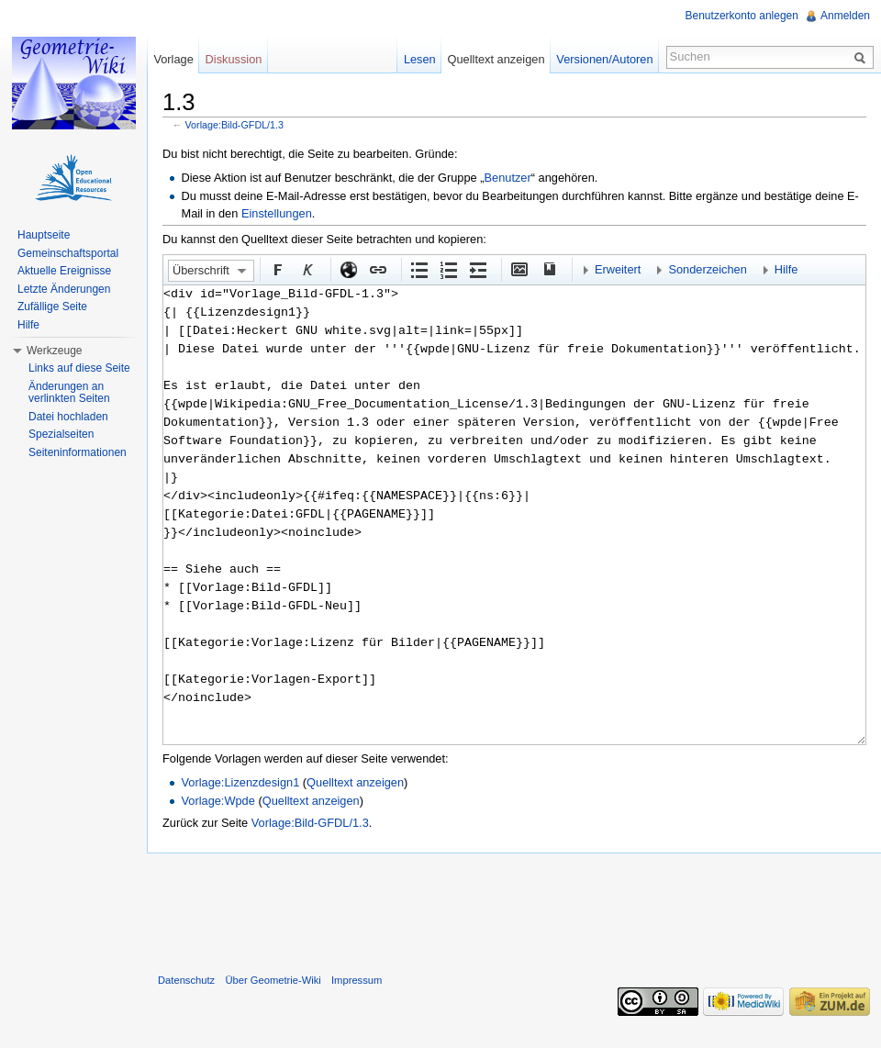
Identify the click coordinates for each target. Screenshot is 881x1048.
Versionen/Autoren (604, 59)
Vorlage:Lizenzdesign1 (240, 782)
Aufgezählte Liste (418, 269)
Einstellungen (276, 213)
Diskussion (234, 59)
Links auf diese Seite (79, 368)
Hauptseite (43, 235)
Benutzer (508, 177)
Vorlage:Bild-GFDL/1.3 (234, 124)
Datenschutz (186, 980)
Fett (277, 269)
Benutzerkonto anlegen (742, 15)
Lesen (420, 59)
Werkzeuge (54, 350)
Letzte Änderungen (63, 289)
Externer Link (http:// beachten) (348, 269)
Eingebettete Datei (518, 269)
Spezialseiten (61, 434)
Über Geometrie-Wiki (272, 980)
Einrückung (477, 269)
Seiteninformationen (77, 452)
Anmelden (845, 15)
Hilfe (786, 269)
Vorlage (173, 59)
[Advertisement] (514, 909)
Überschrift (201, 270)
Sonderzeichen (707, 269)
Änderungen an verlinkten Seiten (69, 393)
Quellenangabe (548, 269)
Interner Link (377, 269)
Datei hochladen (68, 416)
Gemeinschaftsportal (67, 253)
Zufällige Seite (52, 306)
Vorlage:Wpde (217, 801)
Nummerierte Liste (448, 269)
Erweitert (618, 269)
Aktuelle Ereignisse (64, 270)
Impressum (356, 980)
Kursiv (307, 269)
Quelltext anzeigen (355, 782)
